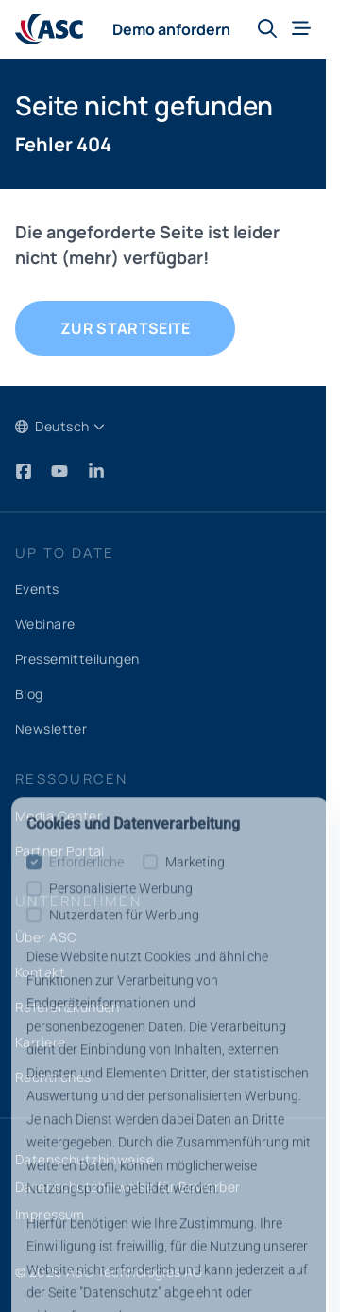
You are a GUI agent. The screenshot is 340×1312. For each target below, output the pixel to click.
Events (37, 589)
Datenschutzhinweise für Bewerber (127, 1187)
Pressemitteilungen (77, 659)
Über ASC (45, 937)
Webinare (45, 624)
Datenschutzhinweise (84, 1159)
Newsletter (51, 729)
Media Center (58, 816)
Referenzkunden (67, 1007)
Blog (29, 694)
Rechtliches (53, 1077)
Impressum (50, 1214)
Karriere (40, 1042)
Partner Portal (60, 851)
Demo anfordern (171, 29)
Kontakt (40, 972)
